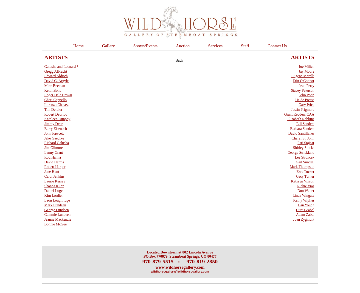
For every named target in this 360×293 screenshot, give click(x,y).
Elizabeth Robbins (300, 119)
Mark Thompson (302, 167)
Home (78, 45)
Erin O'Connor (303, 81)
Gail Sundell (305, 162)
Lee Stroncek (304, 157)
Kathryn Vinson (302, 181)
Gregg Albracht (55, 71)
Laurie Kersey (54, 181)
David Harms (54, 162)
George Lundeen (56, 210)
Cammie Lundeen (57, 214)
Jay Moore (306, 71)
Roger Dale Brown (58, 95)
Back (179, 60)
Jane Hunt (51, 172)
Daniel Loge (53, 191)
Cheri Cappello (55, 100)
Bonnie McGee (55, 224)
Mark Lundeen (55, 205)
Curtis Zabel (305, 210)
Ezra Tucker (305, 172)
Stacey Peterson (302, 90)
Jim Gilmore (53, 148)
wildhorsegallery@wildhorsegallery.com (180, 271)
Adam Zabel (305, 214)
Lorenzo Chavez (56, 105)
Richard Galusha (56, 143)
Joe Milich (306, 66)
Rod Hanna (52, 157)
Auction (183, 45)
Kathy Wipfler (303, 200)
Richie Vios (305, 186)
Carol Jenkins (54, 176)
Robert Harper (54, 167)
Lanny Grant (53, 152)
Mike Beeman (54, 86)
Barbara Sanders (302, 129)
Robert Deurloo (55, 114)
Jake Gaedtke (54, 138)
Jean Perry (306, 86)
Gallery (108, 45)
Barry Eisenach (55, 129)
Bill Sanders (305, 124)
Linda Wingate (303, 195)
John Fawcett (54, 133)
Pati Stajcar (306, 143)
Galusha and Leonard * (61, 66)
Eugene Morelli (302, 76)
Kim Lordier (53, 195)
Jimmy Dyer (53, 124)
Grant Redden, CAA (299, 114)
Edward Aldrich (56, 76)
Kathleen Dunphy (57, 119)
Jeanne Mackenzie (57, 219)
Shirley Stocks (303, 148)
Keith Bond (52, 90)
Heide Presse (304, 100)
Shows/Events (145, 45)
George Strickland (300, 152)
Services (215, 45)
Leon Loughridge (57, 200)
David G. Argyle (56, 81)
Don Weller (305, 191)
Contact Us (277, 45)
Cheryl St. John (303, 138)
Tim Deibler (53, 109)
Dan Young (306, 205)
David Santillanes (301, 133)
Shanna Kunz (54, 186)
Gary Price (306, 105)
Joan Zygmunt (303, 219)
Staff (245, 45)
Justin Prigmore (302, 109)
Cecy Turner (305, 176)
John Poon (306, 95)
